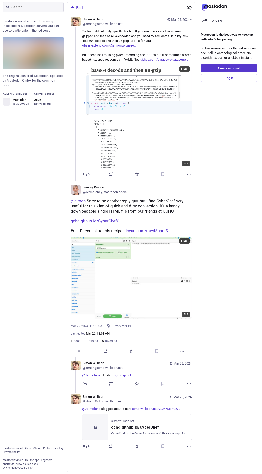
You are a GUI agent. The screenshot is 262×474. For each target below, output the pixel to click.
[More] (189, 174)
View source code (27, 463)
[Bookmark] (162, 174)
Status (37, 448)
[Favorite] (136, 174)
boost (76, 341)
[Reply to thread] (86, 383)
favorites (109, 341)
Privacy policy (12, 451)
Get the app (32, 460)
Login (229, 78)
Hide (184, 69)
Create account (229, 68)
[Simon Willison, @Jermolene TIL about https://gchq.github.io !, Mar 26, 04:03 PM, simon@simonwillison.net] (131, 374)
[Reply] (86, 174)
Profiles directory (53, 448)
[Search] (33, 7)
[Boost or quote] (110, 174)
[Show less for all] (189, 7)
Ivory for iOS (122, 326)
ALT (186, 163)
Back (77, 7)
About (27, 448)
